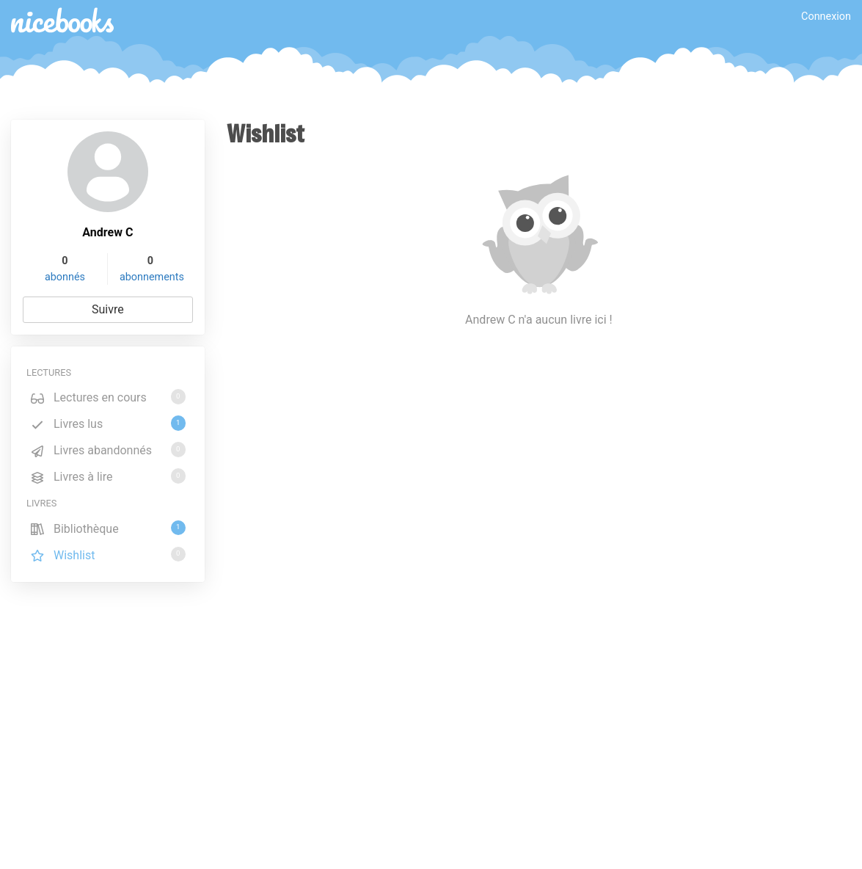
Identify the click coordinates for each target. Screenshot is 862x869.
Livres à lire (108, 476)
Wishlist (108, 554)
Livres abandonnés (108, 449)
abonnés (65, 277)
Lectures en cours (108, 396)
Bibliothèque (108, 528)
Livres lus (108, 423)
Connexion (826, 16)
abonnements (152, 277)
